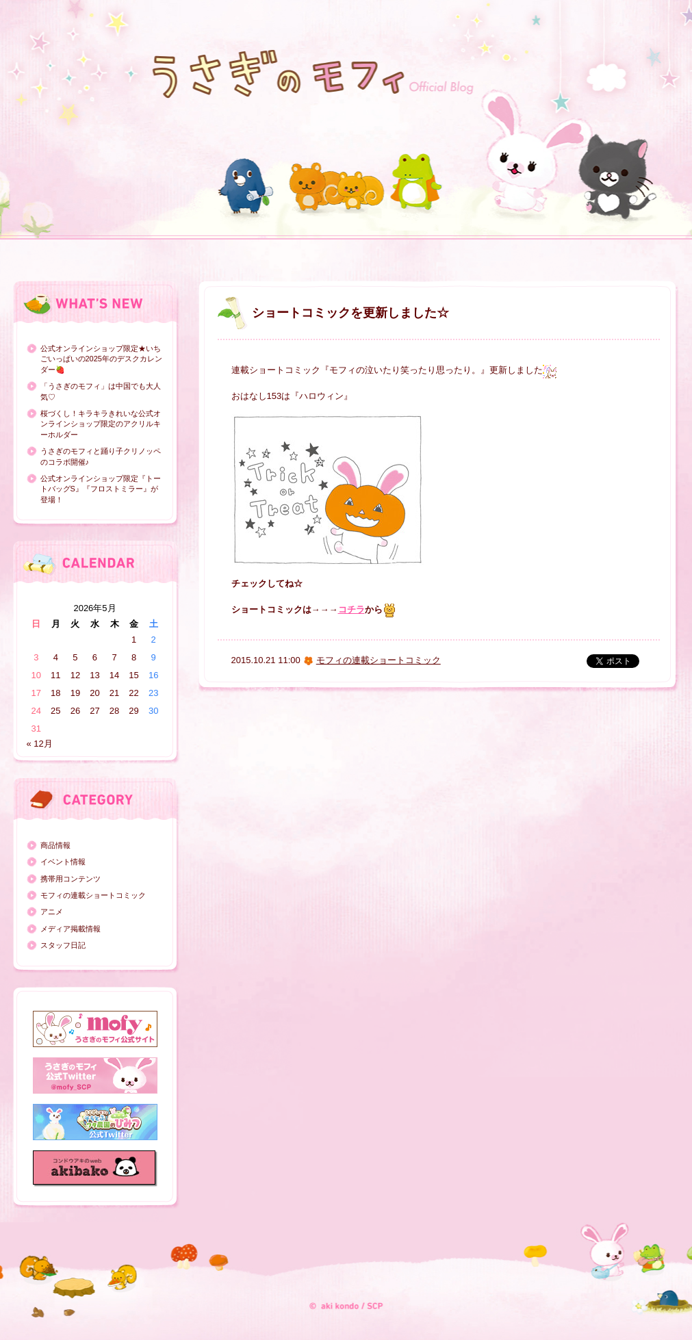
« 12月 (40, 743)
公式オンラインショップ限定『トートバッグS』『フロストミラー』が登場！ (100, 489)
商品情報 (55, 845)
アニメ (51, 911)
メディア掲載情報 (70, 929)
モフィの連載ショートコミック (93, 895)
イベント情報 (63, 862)
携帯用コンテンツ (70, 879)
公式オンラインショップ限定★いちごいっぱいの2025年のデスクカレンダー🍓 (101, 359)
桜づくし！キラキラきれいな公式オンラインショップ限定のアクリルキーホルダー (100, 424)
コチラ (351, 609)
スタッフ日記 (63, 945)
